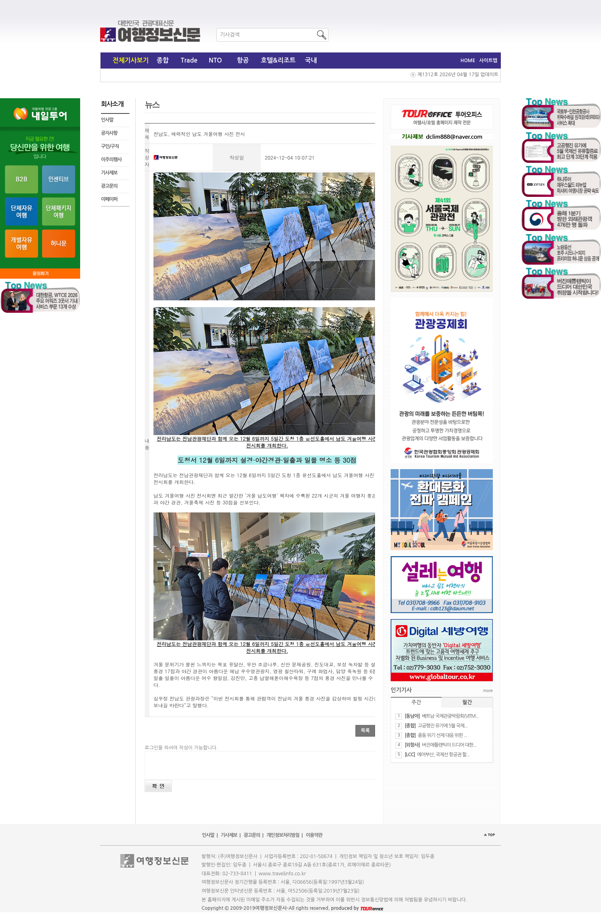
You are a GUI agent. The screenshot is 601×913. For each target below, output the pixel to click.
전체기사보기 (131, 60)
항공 (243, 60)
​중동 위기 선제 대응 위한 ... (442, 735)
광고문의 (109, 186)
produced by (357, 908)
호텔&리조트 (278, 60)
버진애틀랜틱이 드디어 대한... (449, 745)
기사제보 (109, 172)
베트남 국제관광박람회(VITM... (450, 716)
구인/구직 (110, 146)
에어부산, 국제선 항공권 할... (443, 754)
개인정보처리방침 (282, 835)
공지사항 (109, 133)
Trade (189, 60)
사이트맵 (488, 60)
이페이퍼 (109, 199)
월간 (467, 702)
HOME (467, 60)
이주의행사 (111, 159)
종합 (163, 60)
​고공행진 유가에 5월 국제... (443, 725)
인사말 (107, 119)
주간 (416, 702)
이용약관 (314, 835)
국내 (311, 60)
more (488, 690)
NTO (215, 60)
